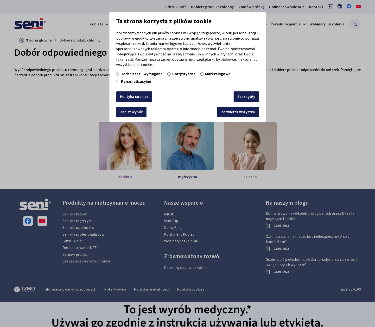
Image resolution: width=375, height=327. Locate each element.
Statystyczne (181, 74)
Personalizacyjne (133, 81)
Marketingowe (215, 74)
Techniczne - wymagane (139, 74)
